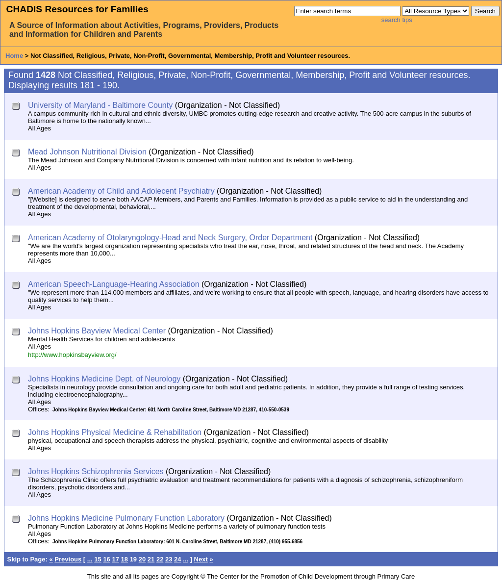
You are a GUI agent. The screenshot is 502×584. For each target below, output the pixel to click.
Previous (67, 559)
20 (142, 559)
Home (14, 55)
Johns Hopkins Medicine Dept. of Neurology (104, 379)
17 (115, 559)
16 (106, 559)
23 (168, 559)
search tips (396, 20)
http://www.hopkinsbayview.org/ (72, 354)
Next (201, 559)
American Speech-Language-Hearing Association (114, 284)
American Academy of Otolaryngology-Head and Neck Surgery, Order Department (170, 237)
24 (177, 559)
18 (124, 559)
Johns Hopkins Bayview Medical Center (97, 331)
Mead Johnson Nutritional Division (87, 152)
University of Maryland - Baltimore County (100, 105)
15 (97, 559)
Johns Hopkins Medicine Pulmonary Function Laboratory (126, 518)
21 (151, 559)
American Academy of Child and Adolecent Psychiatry (121, 191)
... (90, 559)
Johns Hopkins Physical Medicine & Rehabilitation (114, 432)
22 (159, 559)
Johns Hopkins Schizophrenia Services (96, 471)
